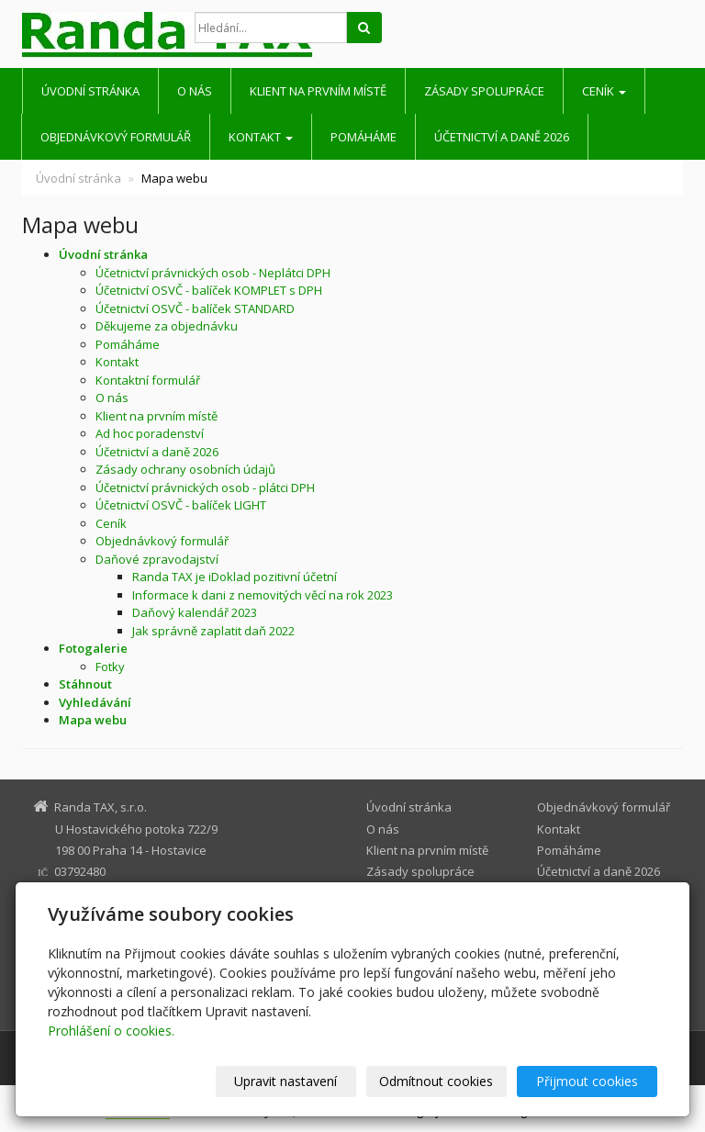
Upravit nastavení (285, 1081)
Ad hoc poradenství (149, 433)
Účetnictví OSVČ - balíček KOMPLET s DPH (208, 290)
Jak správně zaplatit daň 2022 (213, 630)
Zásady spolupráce (484, 91)
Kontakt (261, 137)
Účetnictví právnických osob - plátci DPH (205, 487)
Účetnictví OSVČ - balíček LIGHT (180, 505)
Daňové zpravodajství (156, 559)
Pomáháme (363, 137)
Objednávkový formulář (115, 137)
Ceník (604, 91)
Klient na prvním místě (318, 91)
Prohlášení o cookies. (111, 1030)
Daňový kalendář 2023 (194, 612)
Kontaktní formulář (147, 380)
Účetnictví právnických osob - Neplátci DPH (212, 272)
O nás (194, 91)
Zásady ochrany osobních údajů (185, 469)
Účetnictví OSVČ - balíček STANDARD (195, 308)
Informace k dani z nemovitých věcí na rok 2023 (262, 595)
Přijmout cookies (587, 1081)
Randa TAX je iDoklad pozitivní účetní (234, 576)
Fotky (110, 666)
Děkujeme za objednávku (166, 326)
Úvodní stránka (90, 91)
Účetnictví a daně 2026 (501, 137)
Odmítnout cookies (436, 1081)
